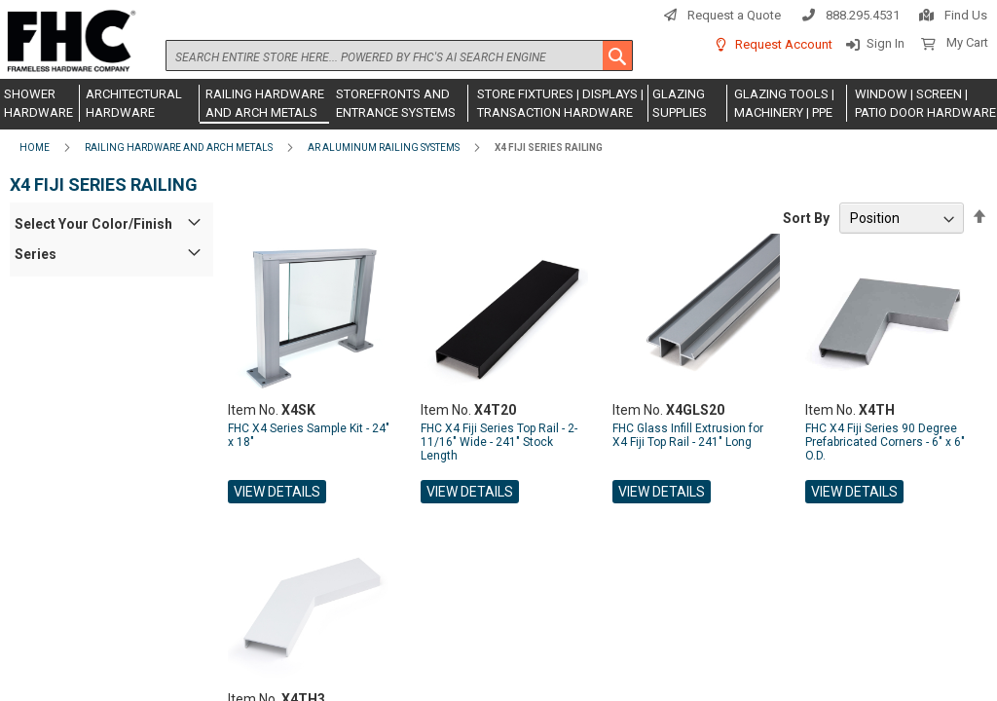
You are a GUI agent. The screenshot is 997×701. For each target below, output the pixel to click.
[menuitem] (40, 103)
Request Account (783, 44)
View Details (277, 491)
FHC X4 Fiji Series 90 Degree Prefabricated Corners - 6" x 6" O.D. (885, 442)
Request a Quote (734, 15)
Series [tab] (35, 254)
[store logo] (68, 42)
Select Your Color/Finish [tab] (93, 224)
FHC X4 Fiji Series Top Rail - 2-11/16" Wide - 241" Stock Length (499, 442)
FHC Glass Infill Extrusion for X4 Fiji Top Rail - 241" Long (687, 435)
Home (34, 147)
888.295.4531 (863, 15)
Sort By (806, 218)
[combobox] (399, 55)
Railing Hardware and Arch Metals (179, 147)
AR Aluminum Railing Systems (384, 147)
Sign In (886, 43)
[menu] (498, 104)
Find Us (965, 15)
